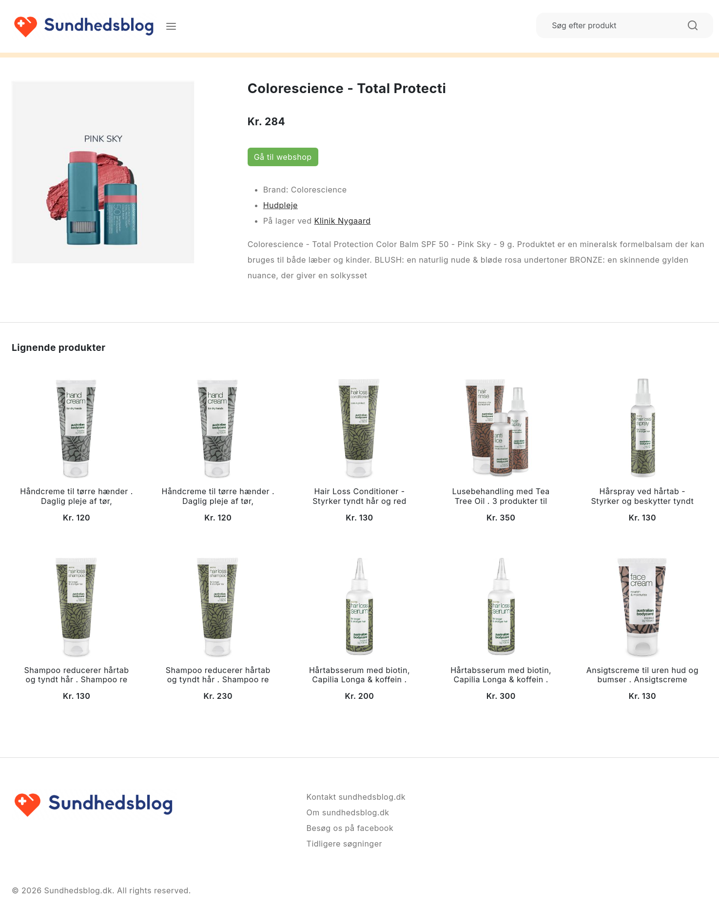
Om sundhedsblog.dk (348, 812)
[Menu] (171, 26)
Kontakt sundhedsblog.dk (356, 797)
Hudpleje (280, 205)
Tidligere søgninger (344, 843)
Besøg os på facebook (350, 828)
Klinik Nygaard (342, 221)
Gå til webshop (283, 157)
